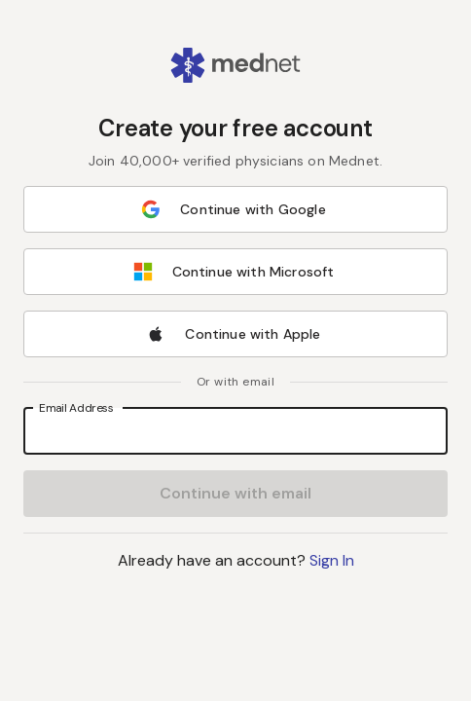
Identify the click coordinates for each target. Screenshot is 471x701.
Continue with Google (233, 209)
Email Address (76, 407)
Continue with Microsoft (234, 271)
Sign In (331, 560)
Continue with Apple (233, 334)
